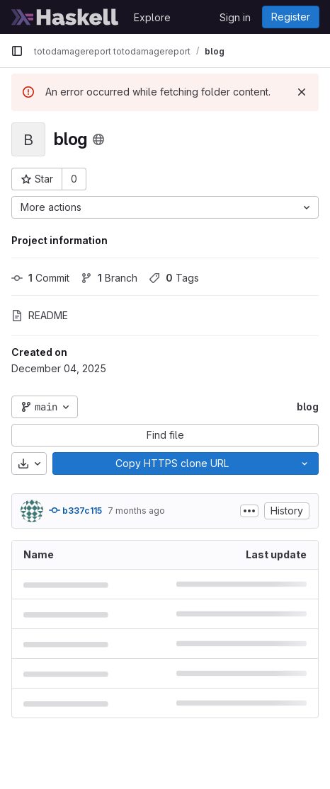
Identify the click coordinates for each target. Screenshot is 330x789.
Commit (40, 278)
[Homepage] (65, 17)
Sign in (235, 17)
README (39, 315)
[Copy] (171, 463)
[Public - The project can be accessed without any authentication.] (98, 139)
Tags (174, 278)
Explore (152, 17)
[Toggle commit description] (249, 511)
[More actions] (165, 207)
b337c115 (75, 510)
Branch (109, 278)
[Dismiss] (301, 91)
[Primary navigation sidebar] (17, 51)
